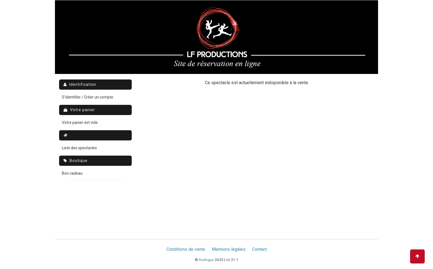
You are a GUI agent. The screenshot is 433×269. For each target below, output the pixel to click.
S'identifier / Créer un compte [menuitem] (87, 97)
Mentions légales (228, 249)
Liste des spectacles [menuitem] (79, 148)
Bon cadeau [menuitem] (72, 173)
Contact (259, 249)
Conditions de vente (186, 249)
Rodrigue (206, 259)
